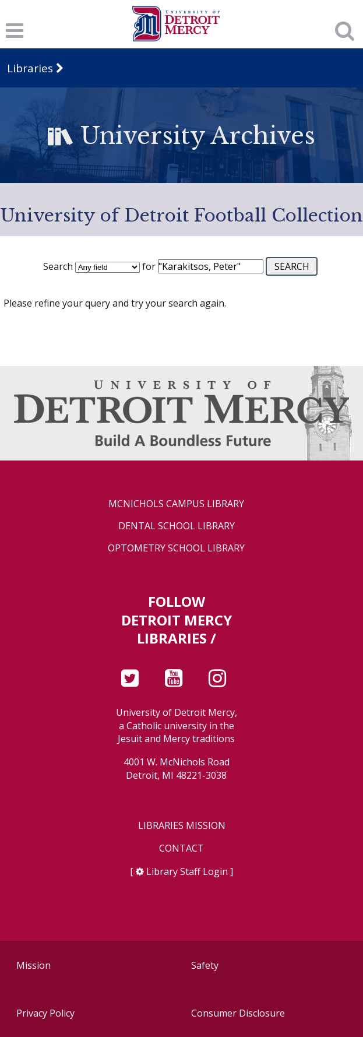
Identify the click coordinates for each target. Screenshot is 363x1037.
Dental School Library (176, 526)
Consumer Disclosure (238, 1013)
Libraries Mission (181, 825)
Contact (181, 848)
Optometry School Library (176, 548)
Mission (33, 965)
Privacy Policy (45, 1013)
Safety (204, 965)
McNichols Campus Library (176, 503)
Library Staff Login (187, 871)
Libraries (30, 68)
